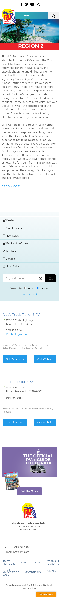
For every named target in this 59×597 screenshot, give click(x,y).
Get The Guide (29, 491)
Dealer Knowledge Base (11, 572)
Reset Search (29, 294)
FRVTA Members (9, 562)
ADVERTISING (32, 572)
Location (43, 288)
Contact (36, 562)
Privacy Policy (51, 572)
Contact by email (16, 334)
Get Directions (15, 359)
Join (23, 562)
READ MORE (11, 186)
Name (29, 288)
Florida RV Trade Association (9, 16)
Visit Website (45, 359)
